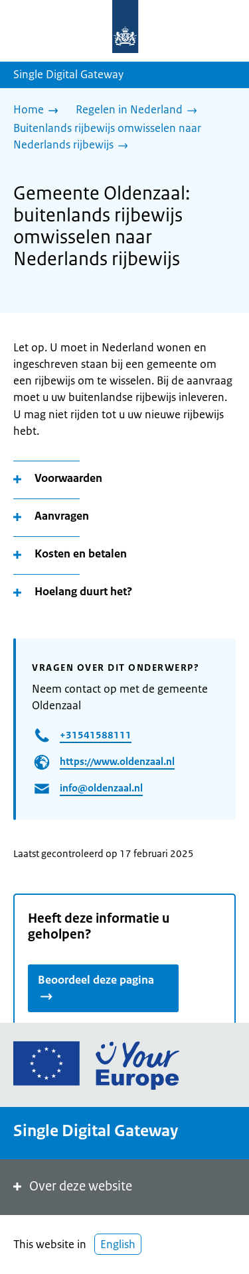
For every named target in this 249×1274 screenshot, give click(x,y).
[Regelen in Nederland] (140, 110)
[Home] (39, 110)
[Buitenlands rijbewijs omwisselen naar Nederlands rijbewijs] (119, 137)
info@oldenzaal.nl (101, 788)
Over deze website (71, 1186)
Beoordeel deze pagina (96, 986)
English (117, 1244)
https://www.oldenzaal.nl (117, 761)
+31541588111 (95, 734)
